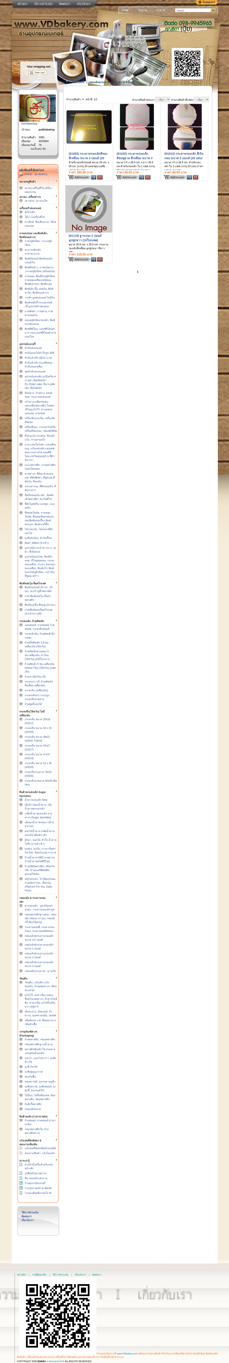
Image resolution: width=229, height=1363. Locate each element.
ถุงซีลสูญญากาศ (34, 1071)
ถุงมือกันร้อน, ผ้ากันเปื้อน (38, 538)
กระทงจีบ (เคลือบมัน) (36, 690)
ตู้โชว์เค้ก (30, 212)
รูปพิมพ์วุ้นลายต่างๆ (35, 1173)
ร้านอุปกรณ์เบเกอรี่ (35, 1183)
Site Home (78, 82)
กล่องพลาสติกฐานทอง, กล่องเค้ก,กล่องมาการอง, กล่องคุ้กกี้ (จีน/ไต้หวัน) (40, 918)
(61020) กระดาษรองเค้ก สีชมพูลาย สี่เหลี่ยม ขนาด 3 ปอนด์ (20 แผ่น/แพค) (134, 158)
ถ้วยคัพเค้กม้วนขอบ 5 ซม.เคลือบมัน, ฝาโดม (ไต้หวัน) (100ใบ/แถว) (37, 655)
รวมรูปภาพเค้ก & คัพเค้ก (38, 1188)
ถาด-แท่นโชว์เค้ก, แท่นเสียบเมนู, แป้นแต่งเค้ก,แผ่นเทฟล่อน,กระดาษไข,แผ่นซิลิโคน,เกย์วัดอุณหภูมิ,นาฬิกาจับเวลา (40, 452)
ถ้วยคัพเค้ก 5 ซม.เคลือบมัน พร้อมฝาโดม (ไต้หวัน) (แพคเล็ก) (40, 668)
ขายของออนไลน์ (55, 1361)
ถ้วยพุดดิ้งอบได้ (33, 704)
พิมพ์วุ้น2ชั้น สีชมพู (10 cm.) (40, 604)
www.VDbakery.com (127, 1353)
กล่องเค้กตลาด (33, 1109)
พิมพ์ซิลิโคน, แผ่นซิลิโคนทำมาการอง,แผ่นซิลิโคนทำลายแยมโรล (40, 332)
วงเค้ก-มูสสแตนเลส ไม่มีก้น (40, 297)
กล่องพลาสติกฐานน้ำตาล (39, 1044)
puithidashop (47, 129)
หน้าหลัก (21, 1274)
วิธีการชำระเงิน (29, 1212)
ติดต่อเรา (26, 1216)
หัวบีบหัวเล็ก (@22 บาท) (38, 357)
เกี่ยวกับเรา (27, 1220)
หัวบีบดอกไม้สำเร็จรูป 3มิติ (39, 352)
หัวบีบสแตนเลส (33, 347)
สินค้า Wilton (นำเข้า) (37, 542)
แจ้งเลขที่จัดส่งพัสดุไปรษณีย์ (40, 1148)
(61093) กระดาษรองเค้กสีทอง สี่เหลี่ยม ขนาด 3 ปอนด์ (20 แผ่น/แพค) (88, 158)
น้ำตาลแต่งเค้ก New (36, 799)
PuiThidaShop (29, 123)
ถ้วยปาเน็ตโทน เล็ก (35, 676)
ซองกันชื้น (30, 1076)
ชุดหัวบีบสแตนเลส (35, 371)
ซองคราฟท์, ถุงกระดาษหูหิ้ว (40, 1081)
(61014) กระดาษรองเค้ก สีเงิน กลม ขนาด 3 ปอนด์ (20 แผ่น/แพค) (183, 158)
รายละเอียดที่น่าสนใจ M (38, 1193)
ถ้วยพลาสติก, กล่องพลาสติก (40, 1039)
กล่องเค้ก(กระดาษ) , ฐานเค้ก (40, 971)
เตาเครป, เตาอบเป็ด (36, 200)
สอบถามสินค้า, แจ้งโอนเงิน (40, 1153)
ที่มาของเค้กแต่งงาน (36, 1178)
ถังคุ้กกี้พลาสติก (33, 1104)
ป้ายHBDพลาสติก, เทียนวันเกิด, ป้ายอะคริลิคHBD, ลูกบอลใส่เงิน (40, 870)
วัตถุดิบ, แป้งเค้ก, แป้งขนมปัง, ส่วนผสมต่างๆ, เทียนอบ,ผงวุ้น (41, 986)
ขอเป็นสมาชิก (38, 148)
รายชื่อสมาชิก (39, 1274)
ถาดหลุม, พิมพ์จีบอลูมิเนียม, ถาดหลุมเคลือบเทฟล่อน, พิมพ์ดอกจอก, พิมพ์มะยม (40, 280)
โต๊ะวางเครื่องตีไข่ (35, 217)
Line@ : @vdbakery (36, 174)
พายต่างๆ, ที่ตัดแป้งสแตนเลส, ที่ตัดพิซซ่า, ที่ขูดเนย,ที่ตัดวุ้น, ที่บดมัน (40, 477)
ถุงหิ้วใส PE (31, 1066)
